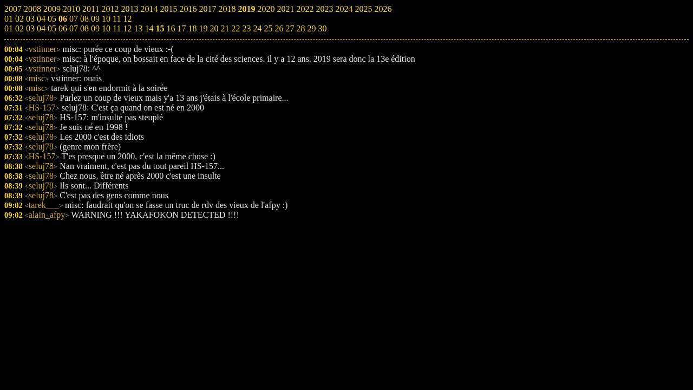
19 (203, 28)
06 (62, 28)
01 (8, 28)
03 (30, 28)
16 (170, 28)
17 (181, 28)
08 (84, 28)
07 (73, 28)
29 (311, 28)
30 (322, 28)
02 (19, 28)
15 (159, 28)
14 (149, 28)
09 (95, 28)
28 (300, 28)
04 (41, 28)
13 (138, 28)
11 (117, 28)
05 (52, 28)
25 (268, 28)
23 (246, 28)
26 (278, 28)
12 (127, 28)
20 (214, 28)
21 (224, 28)
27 (289, 28)
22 (235, 28)
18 (192, 28)
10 (106, 28)
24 (257, 28)
